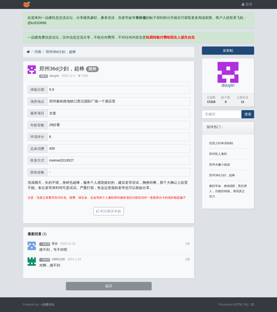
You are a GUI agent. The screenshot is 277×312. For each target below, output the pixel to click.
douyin (54, 76)
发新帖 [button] (228, 50)
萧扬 (55, 243)
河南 (37, 52)
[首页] (28, 51)
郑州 (92, 69)
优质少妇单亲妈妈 (221, 143)
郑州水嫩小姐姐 (219, 164)
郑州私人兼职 (218, 154)
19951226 (58, 259)
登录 (247, 4)
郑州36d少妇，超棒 (61, 52)
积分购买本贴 (108, 211)
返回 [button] (108, 286)
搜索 (247, 114)
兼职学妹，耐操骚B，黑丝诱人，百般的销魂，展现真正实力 (228, 191)
